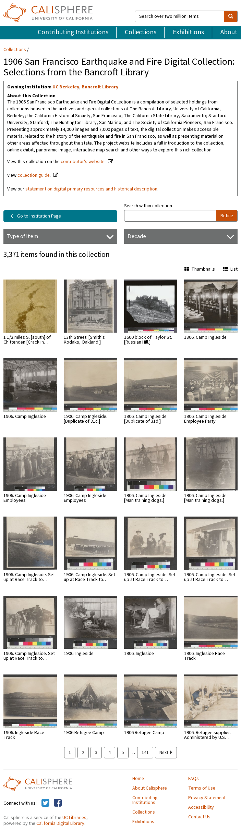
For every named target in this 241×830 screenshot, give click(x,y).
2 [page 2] (83, 752)
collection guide (33, 175)
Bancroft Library (100, 87)
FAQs (193, 778)
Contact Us (199, 817)
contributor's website (83, 161)
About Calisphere (149, 788)
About (229, 32)
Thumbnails (199, 269)
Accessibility (201, 807)
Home (138, 778)
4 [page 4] (109, 752)
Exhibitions (188, 32)
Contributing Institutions (73, 32)
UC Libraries (74, 817)
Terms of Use (201, 788)
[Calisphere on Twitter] (45, 803)
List (230, 269)
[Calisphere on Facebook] (58, 803)
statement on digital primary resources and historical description (91, 189)
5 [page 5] (123, 752)
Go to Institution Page (34, 216)
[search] (231, 16)
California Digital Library (60, 823)
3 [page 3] (96, 752)
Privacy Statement (207, 797)
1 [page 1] (70, 752)
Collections (140, 32)
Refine (226, 215)
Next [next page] (165, 752)
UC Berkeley (65, 87)
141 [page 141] (145, 752)
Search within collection (148, 205)
